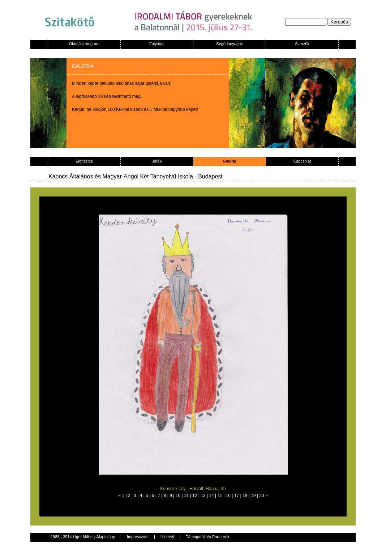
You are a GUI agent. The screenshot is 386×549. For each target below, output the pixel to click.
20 (261, 495)
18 (245, 495)
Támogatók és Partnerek (207, 537)
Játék (157, 161)
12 (194, 495)
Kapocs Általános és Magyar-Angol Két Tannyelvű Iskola (120, 176)
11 (186, 495)
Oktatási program (84, 44)
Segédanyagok (229, 44)
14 (211, 495)
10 (178, 495)
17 (236, 495)
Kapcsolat (302, 161)
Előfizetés (84, 161)
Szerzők (302, 44)
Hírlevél (167, 537)
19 (253, 495)
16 (228, 495)
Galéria (229, 161)
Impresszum (138, 537)
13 (203, 495)
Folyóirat (156, 44)
